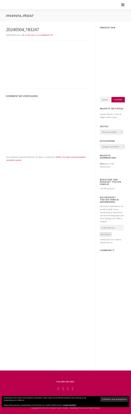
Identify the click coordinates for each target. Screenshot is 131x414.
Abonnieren (105, 234)
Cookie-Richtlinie (69, 405)
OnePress (74, 408)
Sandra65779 (46, 35)
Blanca (103, 163)
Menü (123, 5)
